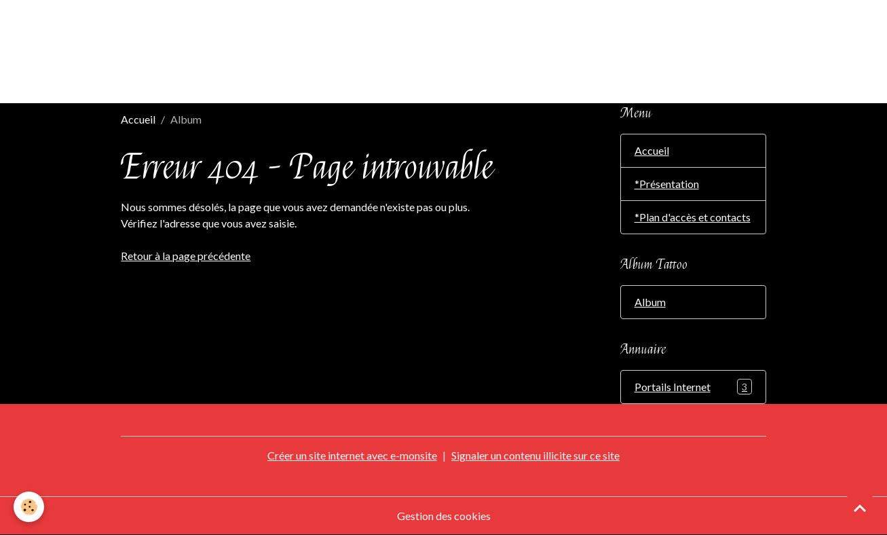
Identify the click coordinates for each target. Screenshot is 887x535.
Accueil (138, 119)
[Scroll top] (860, 508)
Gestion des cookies (444, 515)
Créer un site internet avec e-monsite (352, 455)
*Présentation (667, 183)
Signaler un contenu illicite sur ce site (535, 455)
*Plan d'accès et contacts (693, 216)
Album (650, 301)
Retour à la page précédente (185, 255)
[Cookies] (29, 507)
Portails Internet (693, 386)
